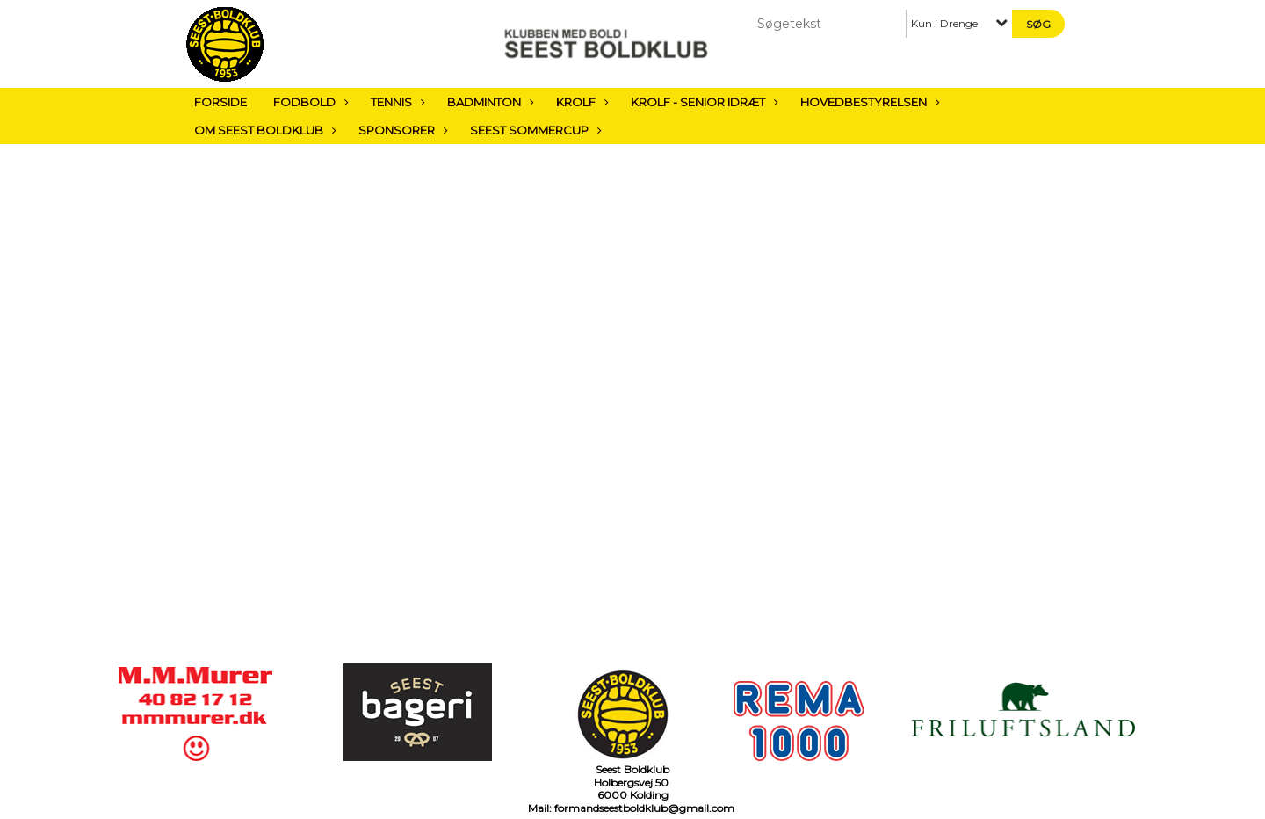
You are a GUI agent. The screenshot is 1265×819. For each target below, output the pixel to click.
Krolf (580, 102)
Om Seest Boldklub (263, 130)
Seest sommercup (533, 130)
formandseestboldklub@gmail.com (644, 808)
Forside (220, 102)
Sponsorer (401, 130)
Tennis (396, 102)
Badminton (488, 102)
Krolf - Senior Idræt (702, 102)
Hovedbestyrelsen (868, 102)
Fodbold (308, 102)
